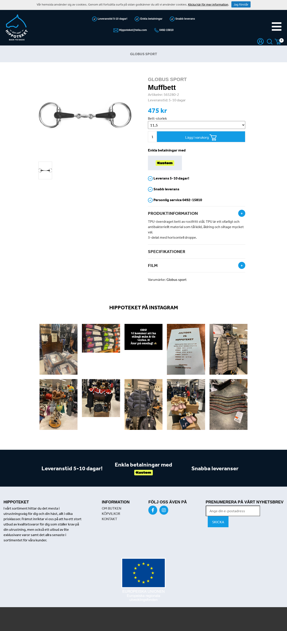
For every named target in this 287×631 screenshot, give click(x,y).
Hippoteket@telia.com (132, 30)
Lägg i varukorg (201, 137)
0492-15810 (166, 30)
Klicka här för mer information (208, 4)
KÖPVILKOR (111, 513)
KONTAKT (109, 519)
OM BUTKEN (111, 508)
